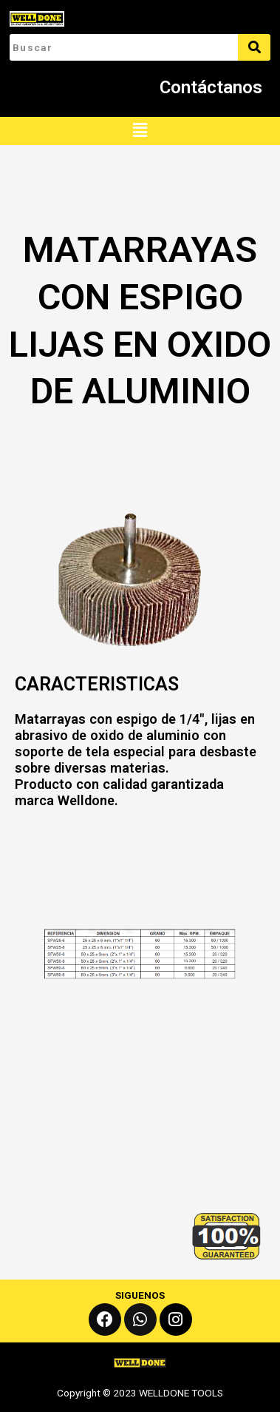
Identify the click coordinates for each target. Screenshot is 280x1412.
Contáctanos (211, 87)
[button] (139, 131)
